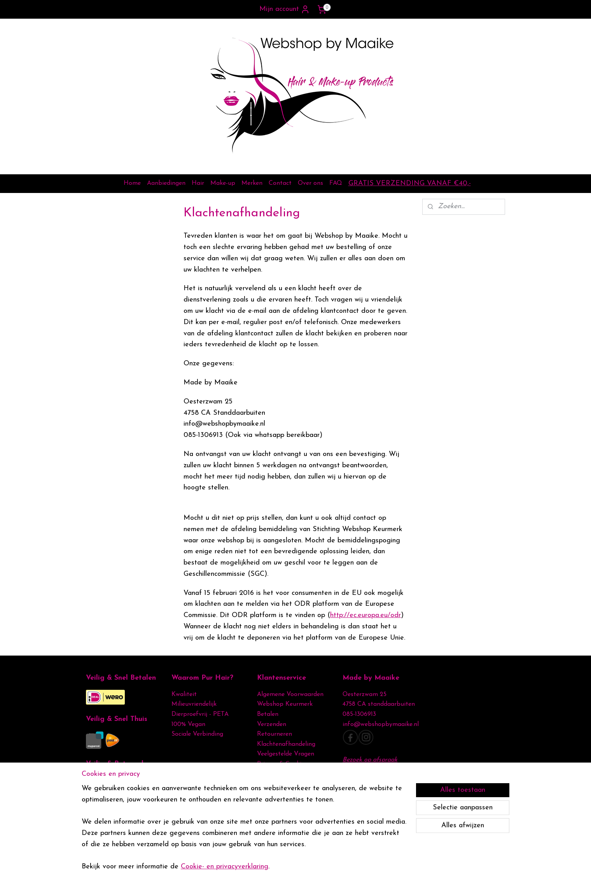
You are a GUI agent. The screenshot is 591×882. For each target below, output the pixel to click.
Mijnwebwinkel (378, 868)
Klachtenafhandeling (286, 744)
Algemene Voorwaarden (290, 694)
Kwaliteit (184, 694)
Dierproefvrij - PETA (200, 714)
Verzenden (271, 724)
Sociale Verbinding (197, 734)
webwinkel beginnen (318, 868)
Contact (280, 183)
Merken (251, 183)
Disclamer (271, 774)
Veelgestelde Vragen (285, 754)
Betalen (267, 714)
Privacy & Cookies (283, 764)
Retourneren (274, 734)
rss (292, 868)
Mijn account (284, 9)
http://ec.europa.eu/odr (365, 615)
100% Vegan (188, 724)
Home (132, 183)
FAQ (335, 183)
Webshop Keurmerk (285, 704)
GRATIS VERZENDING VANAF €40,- (409, 183)
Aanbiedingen (166, 183)
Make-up (222, 183)
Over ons (310, 183)
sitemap (278, 868)
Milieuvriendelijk (194, 704)
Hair (198, 183)
